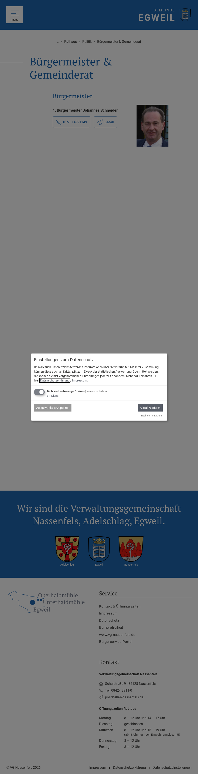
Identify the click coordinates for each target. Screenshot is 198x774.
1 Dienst (53, 395)
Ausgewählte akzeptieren (52, 407)
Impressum (79, 380)
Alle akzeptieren (150, 407)
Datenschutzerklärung (55, 380)
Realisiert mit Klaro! (151, 415)
